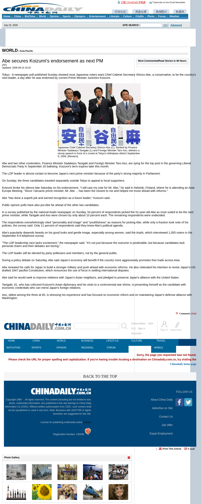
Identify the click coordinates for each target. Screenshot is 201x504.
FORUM (111, 347)
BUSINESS (86, 340)
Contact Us (166, 416)
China (17, 16)
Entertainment (97, 16)
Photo (150, 16)
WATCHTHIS (11, 347)
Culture (127, 16)
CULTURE (136, 340)
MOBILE (158, 347)
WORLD (10, 50)
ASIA (150, 323)
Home (7, 16)
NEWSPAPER (136, 347)
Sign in (141, 328)
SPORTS (36, 347)
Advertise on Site (162, 408)
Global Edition (138, 323)
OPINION (61, 347)
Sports (67, 16)
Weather (174, 16)
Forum (162, 16)
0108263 (87, 422)
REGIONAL (86, 347)
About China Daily (162, 399)
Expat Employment (161, 433)
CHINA (36, 340)
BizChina (30, 16)
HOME (11, 340)
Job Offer (167, 425)
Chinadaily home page (183, 364)
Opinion (54, 16)
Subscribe (136, 333)
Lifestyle (114, 16)
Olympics (79, 16)
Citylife (139, 16)
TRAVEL (160, 340)
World (42, 16)
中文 (133, 328)
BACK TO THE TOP (100, 376)
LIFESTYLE (111, 340)
